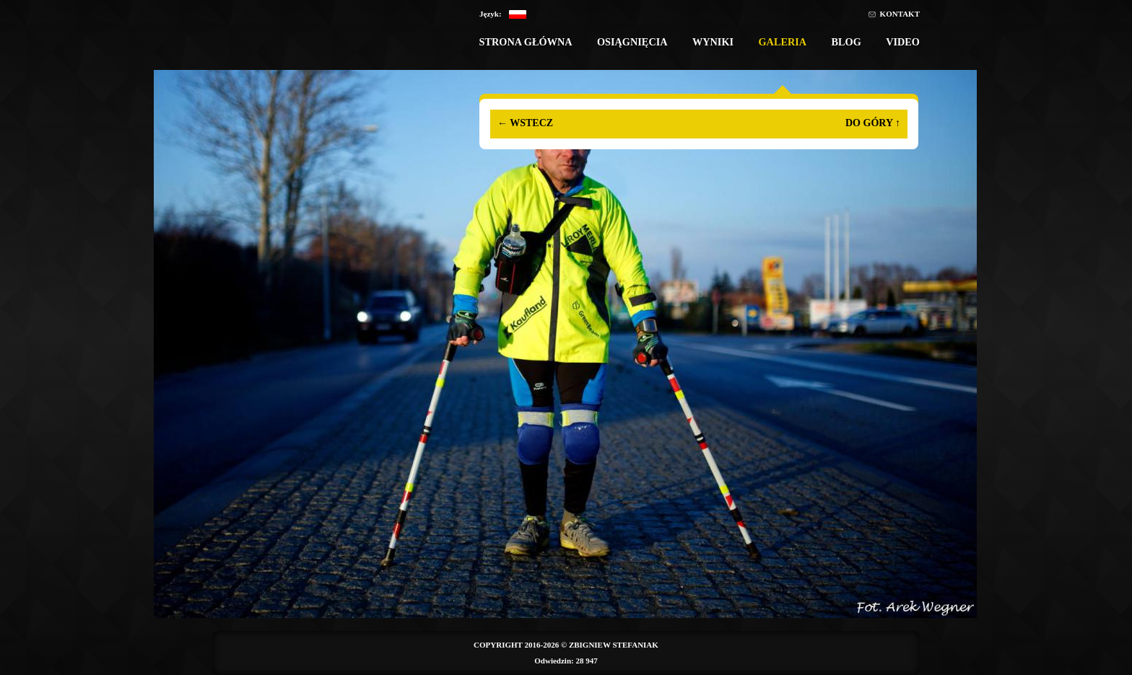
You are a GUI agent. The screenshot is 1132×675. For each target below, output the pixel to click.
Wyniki (712, 42)
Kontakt (900, 13)
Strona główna (525, 42)
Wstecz (525, 123)
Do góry (872, 123)
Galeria (782, 42)
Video (903, 42)
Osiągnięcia (632, 42)
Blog (846, 42)
